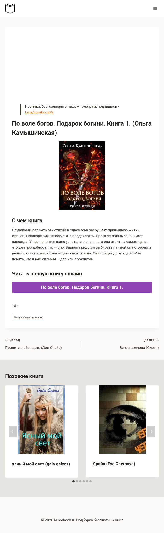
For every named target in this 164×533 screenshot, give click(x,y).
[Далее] (151, 431)
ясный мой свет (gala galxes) (41, 464)
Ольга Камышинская (28, 317)
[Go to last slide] (13, 431)
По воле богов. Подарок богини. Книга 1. (82, 287)
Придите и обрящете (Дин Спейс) (41, 343)
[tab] (73, 481)
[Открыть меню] (155, 8)
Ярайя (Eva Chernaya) (114, 463)
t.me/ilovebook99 (39, 112)
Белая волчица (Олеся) (122, 343)
